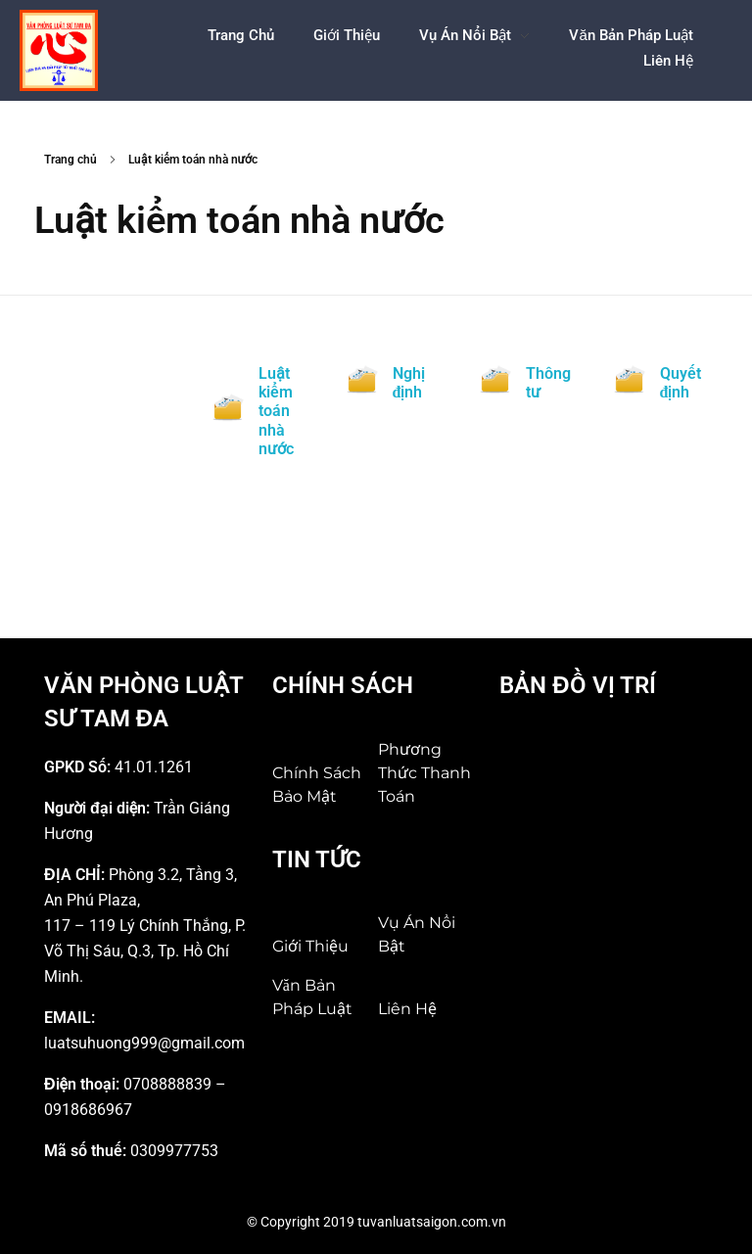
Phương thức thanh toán (424, 773)
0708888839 (167, 1084)
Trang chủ (70, 159)
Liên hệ (407, 1008)
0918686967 (88, 1109)
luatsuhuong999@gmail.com (144, 1043)
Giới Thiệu (310, 946)
